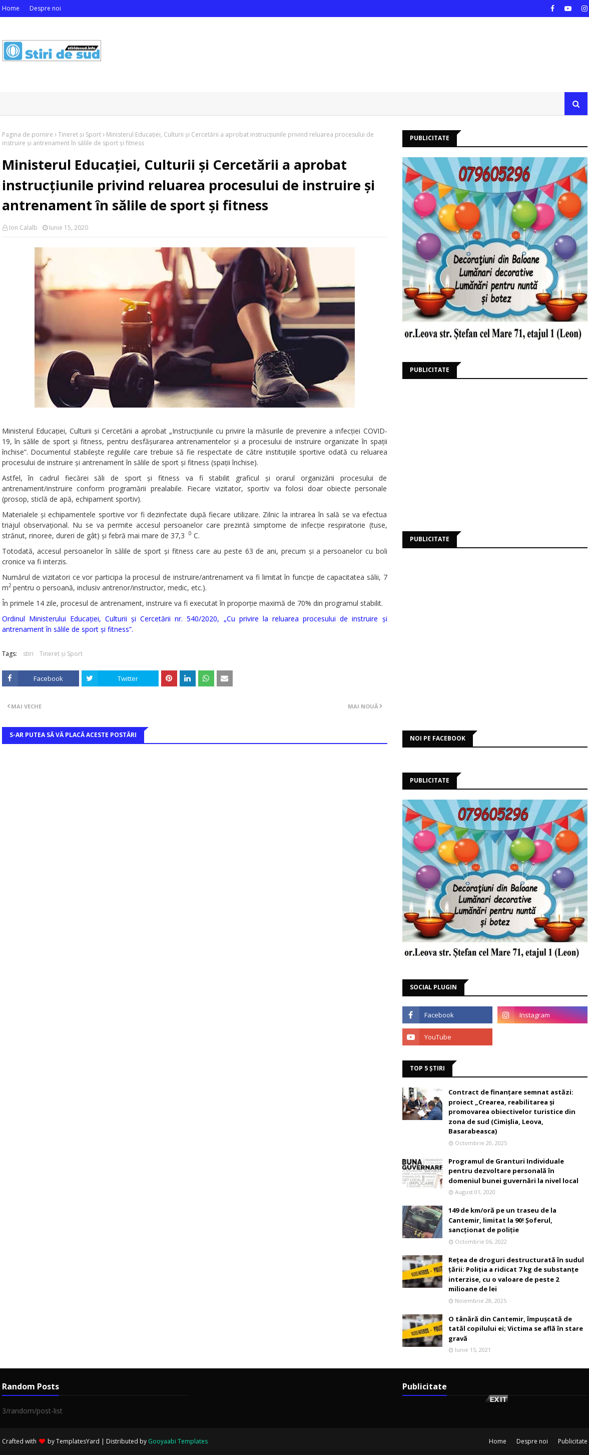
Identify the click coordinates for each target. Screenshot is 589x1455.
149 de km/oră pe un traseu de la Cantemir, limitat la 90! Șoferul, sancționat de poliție (502, 1220)
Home (11, 8)
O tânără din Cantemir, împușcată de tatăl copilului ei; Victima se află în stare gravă (515, 1328)
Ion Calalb (23, 227)
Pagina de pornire (27, 134)
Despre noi (45, 8)
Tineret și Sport (79, 134)
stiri (28, 653)
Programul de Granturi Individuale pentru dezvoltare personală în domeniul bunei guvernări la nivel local (513, 1171)
